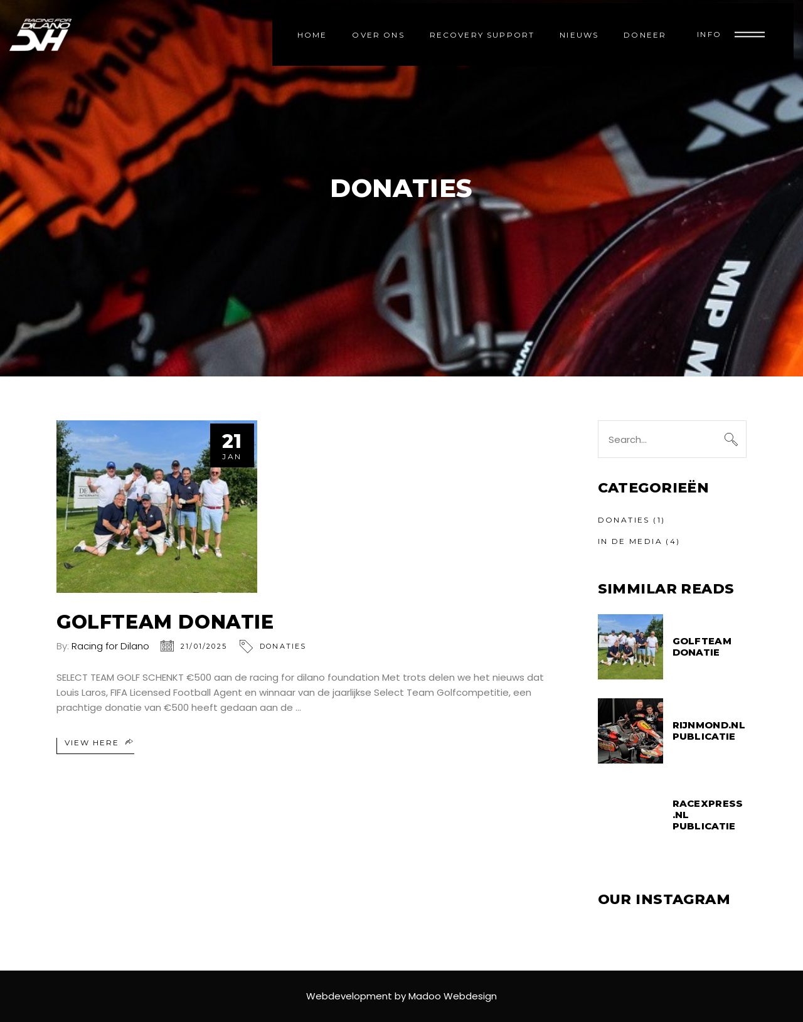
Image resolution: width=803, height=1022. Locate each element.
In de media (630, 541)
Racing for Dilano (110, 645)
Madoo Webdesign (452, 996)
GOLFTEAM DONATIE (165, 622)
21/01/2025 (204, 646)
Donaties (283, 646)
